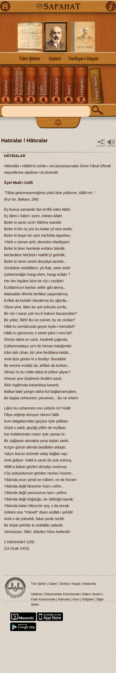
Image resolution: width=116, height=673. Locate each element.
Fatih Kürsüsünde (43, 599)
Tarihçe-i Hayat (69, 584)
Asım (76, 599)
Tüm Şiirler (38, 584)
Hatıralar (64, 599)
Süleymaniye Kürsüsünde (62, 594)
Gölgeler (88, 599)
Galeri (53, 584)
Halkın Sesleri (91, 594)
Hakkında (89, 584)
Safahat (36, 594)
